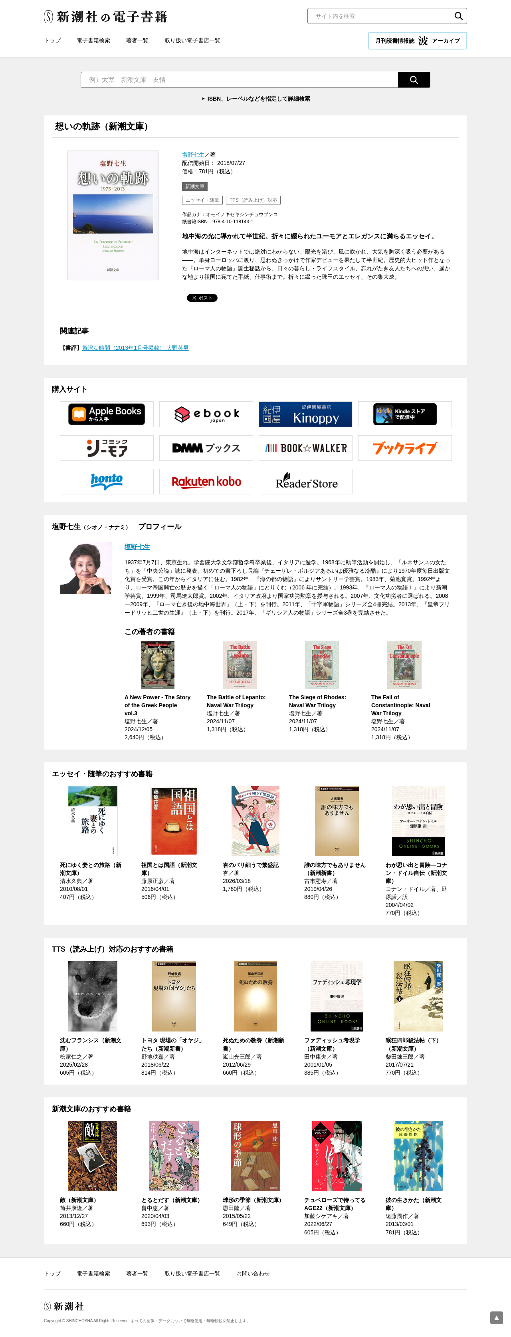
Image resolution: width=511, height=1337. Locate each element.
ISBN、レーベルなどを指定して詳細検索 (259, 98)
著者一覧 (137, 40)
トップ (52, 40)
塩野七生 (193, 154)
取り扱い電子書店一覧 (192, 40)
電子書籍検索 (93, 40)
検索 (458, 16)
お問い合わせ (253, 1273)
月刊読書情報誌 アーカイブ (417, 41)
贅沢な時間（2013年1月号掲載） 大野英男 (135, 348)
